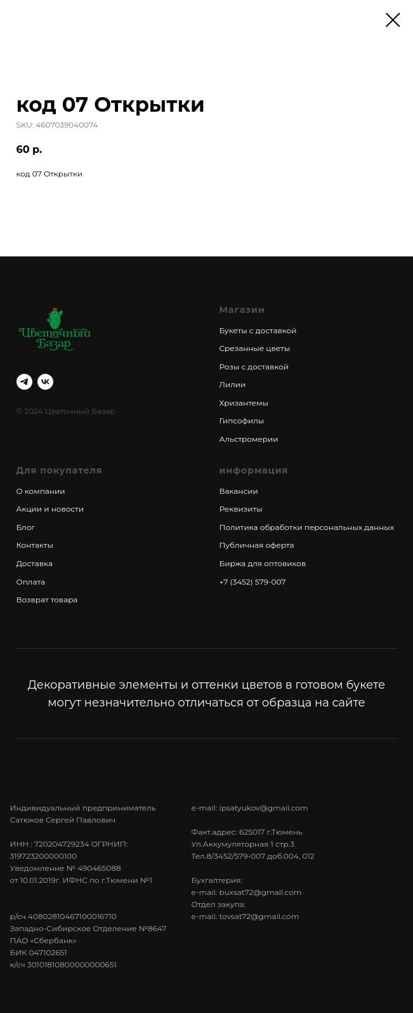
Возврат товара (47, 599)
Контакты (34, 545)
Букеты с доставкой (258, 330)
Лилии (233, 384)
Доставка (34, 563)
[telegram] (24, 382)
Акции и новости (50, 508)
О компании (40, 491)
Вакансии (239, 491)
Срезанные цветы (255, 348)
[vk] (45, 382)
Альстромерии (249, 439)
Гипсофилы (242, 420)
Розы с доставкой (254, 366)
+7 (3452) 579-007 (253, 581)
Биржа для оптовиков (263, 563)
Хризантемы (244, 402)
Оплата (31, 581)
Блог (25, 527)
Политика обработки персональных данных (307, 527)
